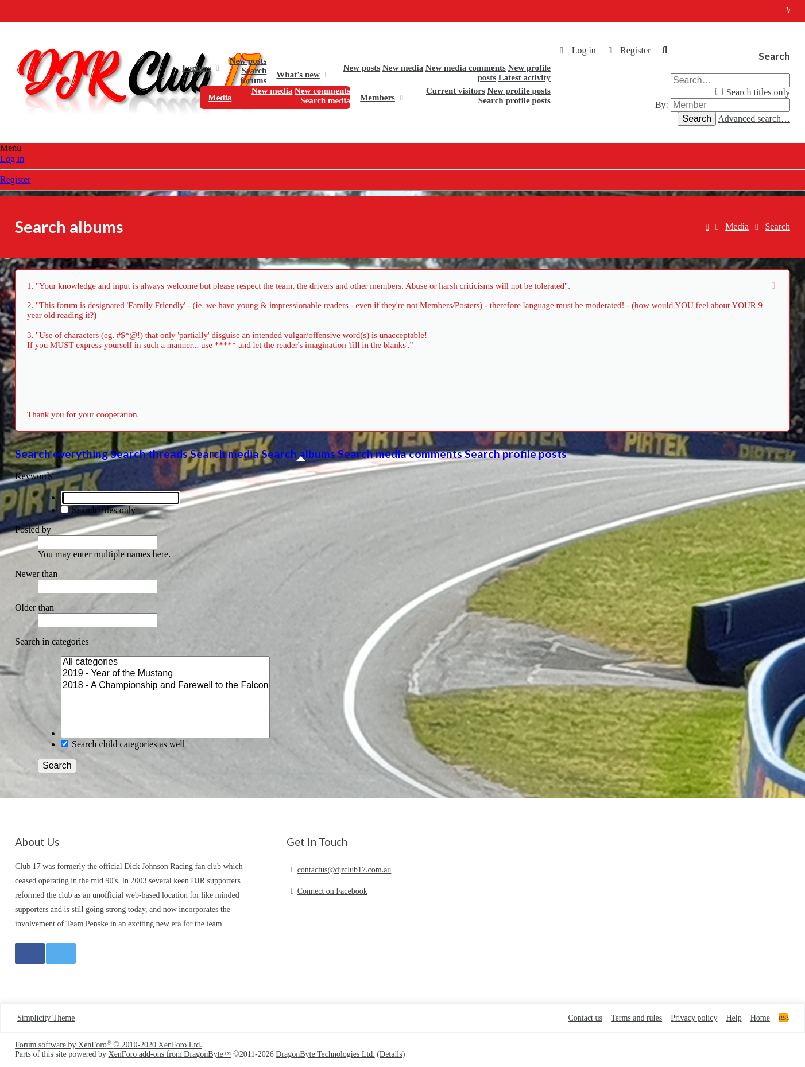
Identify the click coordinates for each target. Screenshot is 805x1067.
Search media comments (400, 453)
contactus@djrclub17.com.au (344, 870)
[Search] (665, 50)
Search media (325, 100)
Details (391, 1054)
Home (162, 74)
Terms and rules (636, 1018)
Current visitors (455, 90)
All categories (165, 662)
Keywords (34, 476)
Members (377, 97)
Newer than (36, 574)
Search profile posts (514, 100)
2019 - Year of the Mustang (165, 674)
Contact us (585, 1018)
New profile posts (519, 90)
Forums (197, 67)
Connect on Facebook (332, 891)
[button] (217, 67)
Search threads (149, 453)
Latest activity (524, 77)
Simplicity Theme (46, 1018)
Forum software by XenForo (108, 1045)
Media (220, 97)
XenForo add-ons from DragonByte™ (170, 1054)
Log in (12, 159)
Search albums (298, 453)
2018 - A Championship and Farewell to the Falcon (165, 686)
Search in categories (52, 641)
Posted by (33, 529)
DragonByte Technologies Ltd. (325, 1054)
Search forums (254, 75)
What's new (297, 74)
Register (15, 179)
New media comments (465, 67)
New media (402, 67)
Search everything (61, 453)
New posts (248, 60)
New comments (322, 90)
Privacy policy (694, 1018)
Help (733, 1018)
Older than (34, 607)
